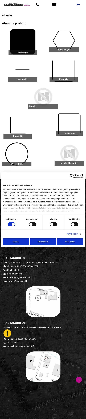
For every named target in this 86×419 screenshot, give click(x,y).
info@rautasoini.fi (14, 274)
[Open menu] (54, 4)
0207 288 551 (12, 342)
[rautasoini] (23, 390)
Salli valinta (43, 242)
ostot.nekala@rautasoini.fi (15, 281)
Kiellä (16, 242)
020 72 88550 (12, 270)
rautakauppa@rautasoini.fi (18, 277)
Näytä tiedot (72, 234)
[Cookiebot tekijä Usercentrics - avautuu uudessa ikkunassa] (71, 176)
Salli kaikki (70, 242)
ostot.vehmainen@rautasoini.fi (20, 346)
